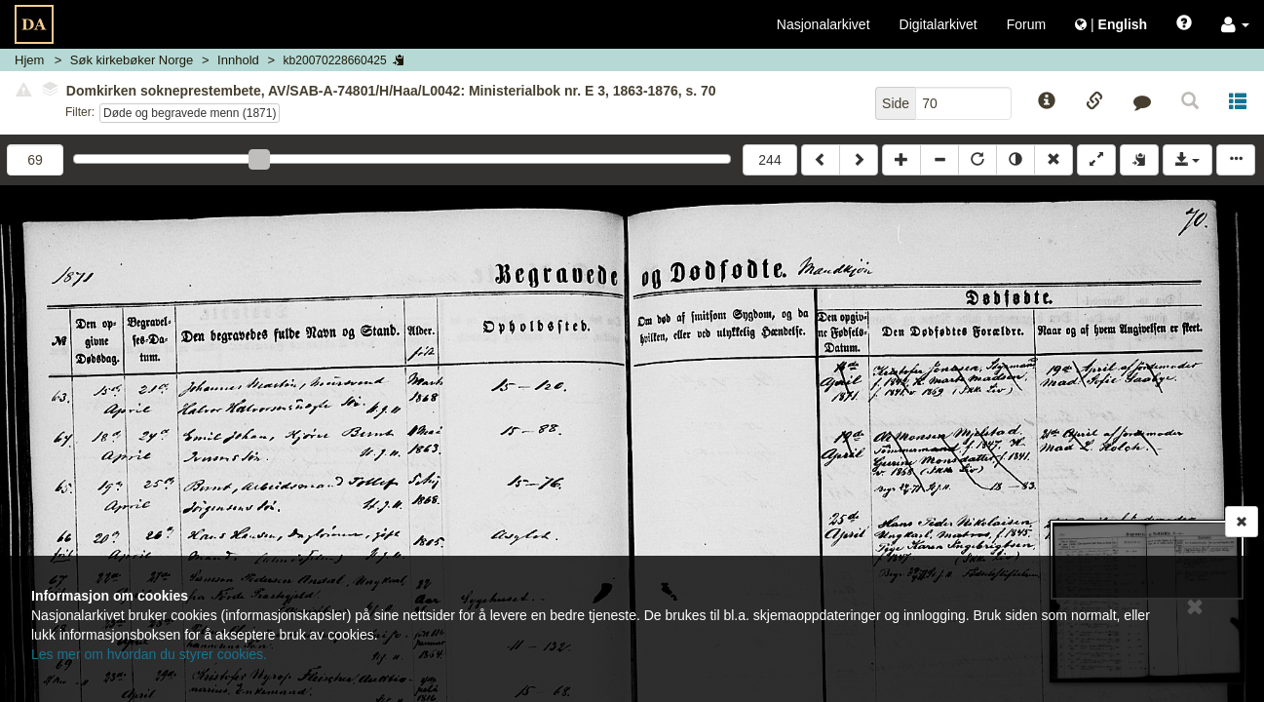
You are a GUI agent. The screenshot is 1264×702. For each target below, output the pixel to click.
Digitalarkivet (938, 24)
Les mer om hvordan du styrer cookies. (149, 654)
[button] (1235, 24)
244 (769, 160)
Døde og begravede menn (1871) (189, 113)
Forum (1026, 24)
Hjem (29, 60)
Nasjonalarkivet (823, 24)
